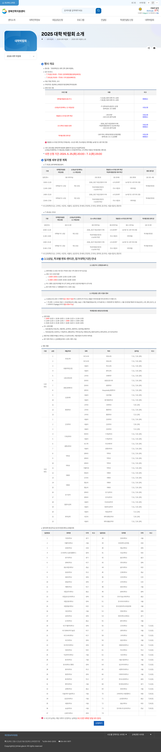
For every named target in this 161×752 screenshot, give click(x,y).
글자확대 (148, 2)
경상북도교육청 (8, 2)
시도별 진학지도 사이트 (116, 735)
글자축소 (157, 2)
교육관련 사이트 (138, 735)
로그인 (133, 3)
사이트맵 (142, 3)
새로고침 (153, 2)
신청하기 (98, 723)
